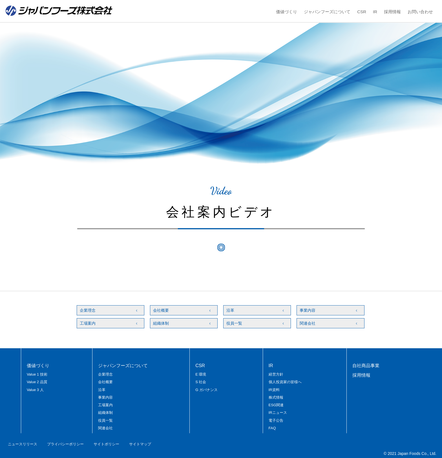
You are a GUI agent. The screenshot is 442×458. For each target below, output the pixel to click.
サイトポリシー (106, 444)
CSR (361, 11)
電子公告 (276, 420)
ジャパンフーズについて (327, 11)
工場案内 (88, 323)
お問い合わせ (420, 11)
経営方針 (276, 374)
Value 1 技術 (37, 374)
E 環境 (200, 374)
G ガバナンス (206, 390)
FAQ (272, 428)
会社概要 (161, 310)
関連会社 (307, 323)
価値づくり (286, 11)
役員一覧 (234, 323)
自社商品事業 (365, 365)
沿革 (230, 310)
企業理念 (88, 310)
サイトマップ (140, 444)
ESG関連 (276, 405)
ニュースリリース (22, 444)
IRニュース (278, 412)
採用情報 (392, 11)
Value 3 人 (35, 390)
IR (375, 11)
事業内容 (307, 310)
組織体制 (161, 323)
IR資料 (274, 390)
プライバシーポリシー (65, 444)
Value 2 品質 (37, 382)
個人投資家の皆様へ (285, 382)
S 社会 (200, 382)
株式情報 (276, 397)
